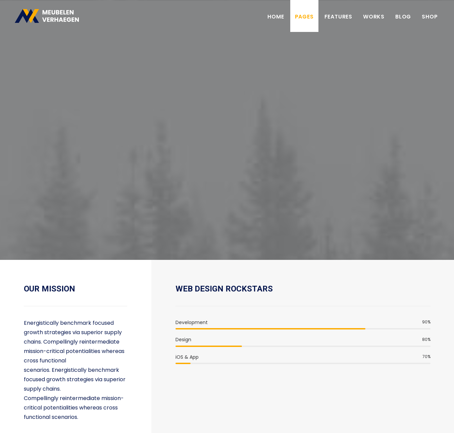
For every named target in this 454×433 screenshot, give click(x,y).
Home (275, 18)
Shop (430, 18)
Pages (304, 18)
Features (338, 18)
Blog (403, 18)
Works (374, 18)
